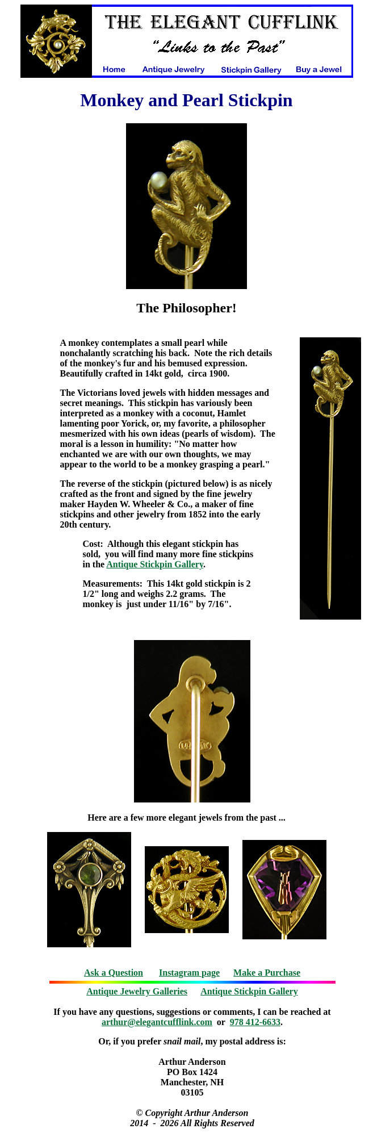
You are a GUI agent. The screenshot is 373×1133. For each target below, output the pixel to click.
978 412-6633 (255, 1022)
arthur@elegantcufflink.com (157, 1022)
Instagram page (189, 972)
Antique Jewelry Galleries (136, 991)
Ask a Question (113, 972)
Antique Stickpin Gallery (154, 564)
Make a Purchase (266, 972)
